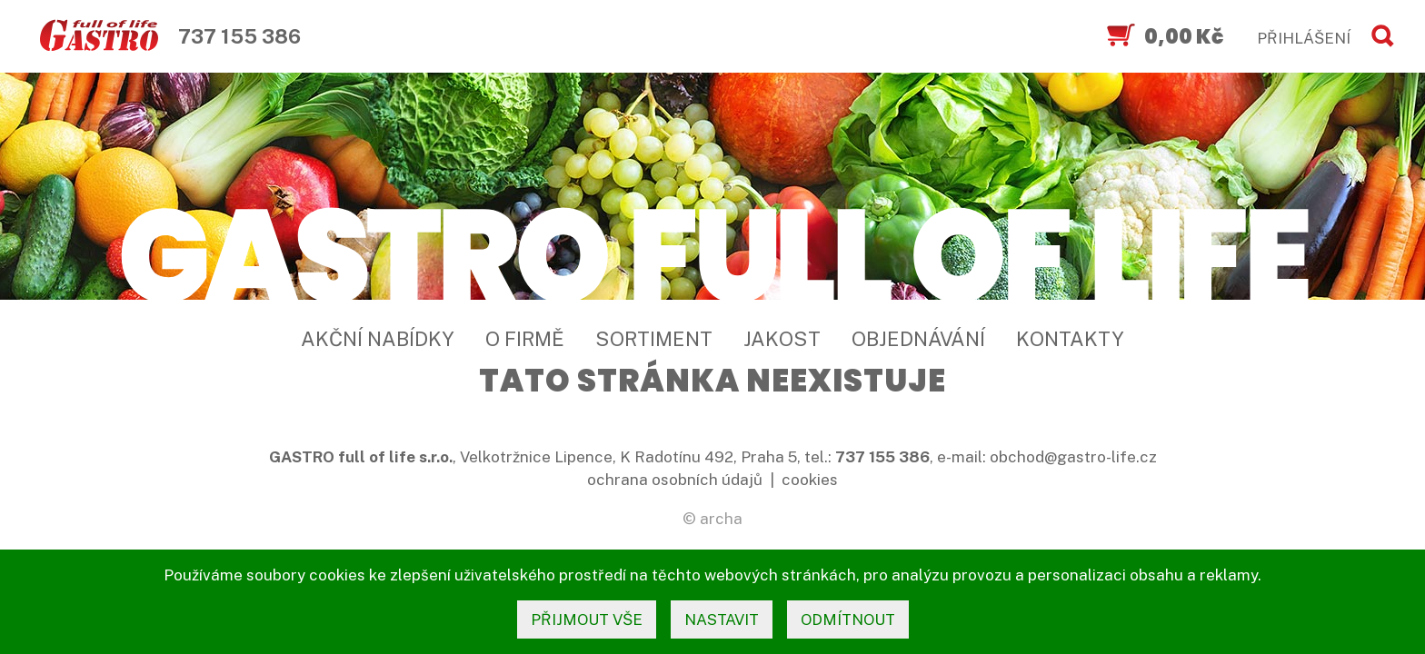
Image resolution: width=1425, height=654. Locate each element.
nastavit (721, 619)
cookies (810, 480)
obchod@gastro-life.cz (1073, 457)
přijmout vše (587, 619)
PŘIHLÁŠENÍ (1303, 38)
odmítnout (848, 619)
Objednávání (918, 339)
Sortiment (653, 339)
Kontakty (1070, 339)
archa (721, 519)
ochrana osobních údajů (674, 480)
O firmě (524, 339)
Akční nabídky (377, 339)
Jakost (782, 339)
